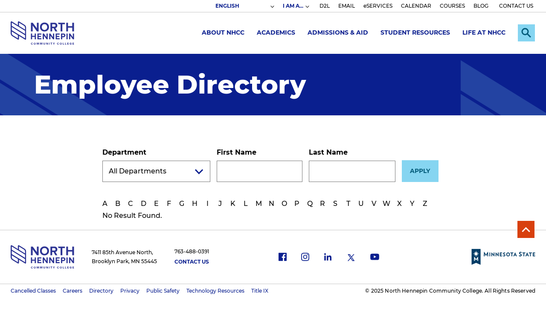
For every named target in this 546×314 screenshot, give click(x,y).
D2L (324, 6)
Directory (101, 291)
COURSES (452, 6)
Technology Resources (215, 291)
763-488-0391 (191, 251)
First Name (236, 152)
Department (124, 152)
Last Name (328, 152)
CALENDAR (416, 6)
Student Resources (415, 32)
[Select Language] (244, 6)
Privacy (129, 291)
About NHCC (223, 32)
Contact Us (191, 261)
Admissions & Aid (338, 32)
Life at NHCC (483, 32)
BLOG (480, 6)
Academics (276, 32)
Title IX (259, 291)
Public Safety (163, 291)
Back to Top (525, 229)
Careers (72, 291)
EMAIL (346, 6)
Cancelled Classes (33, 291)
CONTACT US (516, 6)
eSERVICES (377, 6)
